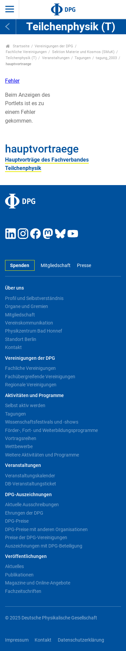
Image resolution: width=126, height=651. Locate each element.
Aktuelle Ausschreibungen (32, 504)
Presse (84, 265)
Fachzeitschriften (23, 591)
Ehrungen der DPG (24, 513)
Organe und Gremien (26, 306)
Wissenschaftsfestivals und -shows (41, 422)
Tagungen (83, 58)
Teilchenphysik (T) (21, 58)
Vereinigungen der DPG (54, 46)
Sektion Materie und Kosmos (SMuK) (83, 52)
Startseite (18, 46)
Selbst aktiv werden (25, 405)
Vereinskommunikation (29, 323)
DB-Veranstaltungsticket (30, 483)
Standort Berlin (20, 339)
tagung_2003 (106, 58)
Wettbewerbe (19, 446)
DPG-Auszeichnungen (28, 494)
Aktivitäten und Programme (34, 395)
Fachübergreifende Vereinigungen (40, 376)
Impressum (17, 640)
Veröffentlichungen (26, 556)
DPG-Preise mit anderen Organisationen (46, 529)
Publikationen (19, 574)
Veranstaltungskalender (30, 475)
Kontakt (13, 347)
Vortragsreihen (20, 438)
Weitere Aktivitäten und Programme (42, 455)
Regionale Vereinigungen (30, 384)
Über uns (14, 288)
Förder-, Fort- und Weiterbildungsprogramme (51, 430)
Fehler (12, 81)
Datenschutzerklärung (81, 640)
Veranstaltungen (56, 58)
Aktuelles (14, 566)
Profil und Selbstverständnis (34, 298)
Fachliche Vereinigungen (26, 52)
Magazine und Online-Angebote (37, 582)
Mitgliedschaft (56, 265)
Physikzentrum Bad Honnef (33, 331)
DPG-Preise (17, 521)
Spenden (19, 265)
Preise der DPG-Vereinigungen (36, 537)
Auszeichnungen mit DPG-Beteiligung (43, 546)
